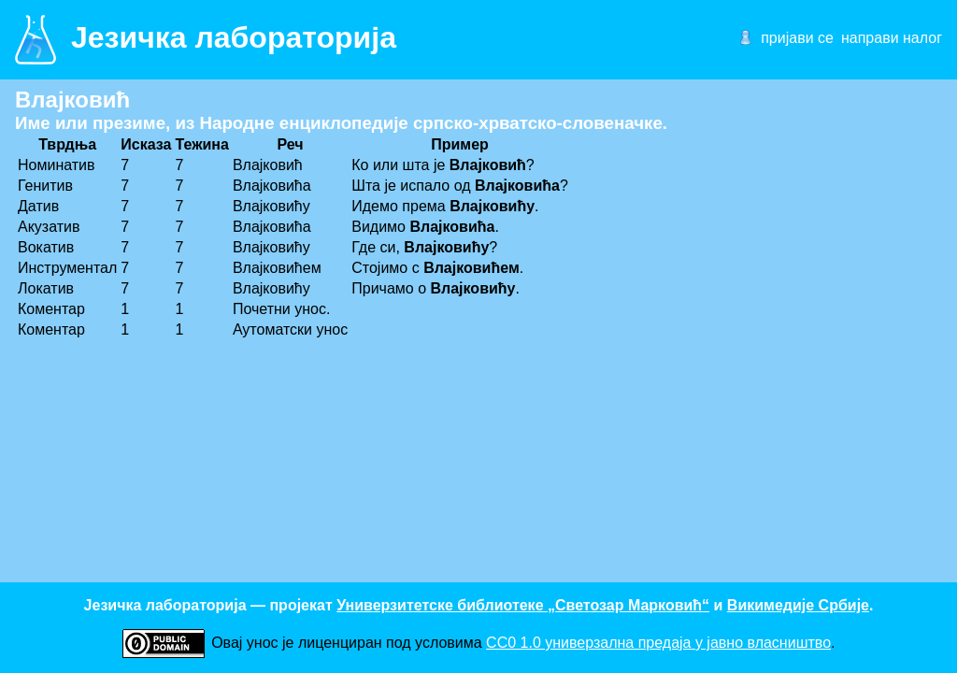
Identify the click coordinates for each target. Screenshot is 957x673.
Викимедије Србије (798, 605)
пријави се (797, 38)
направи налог (891, 38)
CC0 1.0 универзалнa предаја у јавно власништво (658, 643)
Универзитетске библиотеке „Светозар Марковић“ (522, 605)
